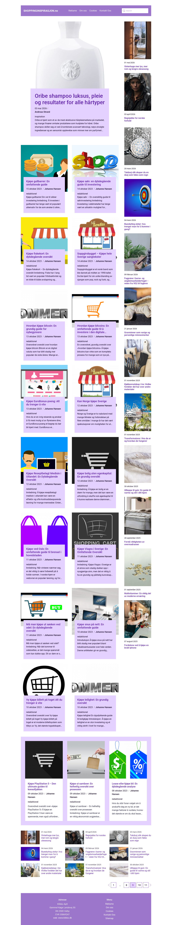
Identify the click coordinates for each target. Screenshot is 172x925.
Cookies (93, 10)
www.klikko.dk (65, 918)
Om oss (83, 10)
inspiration (40, 116)
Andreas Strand (42, 112)
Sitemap (109, 918)
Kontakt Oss (105, 10)
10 (139, 885)
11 (145, 885)
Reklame (73, 10)
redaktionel (31, 193)
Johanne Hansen (52, 189)
